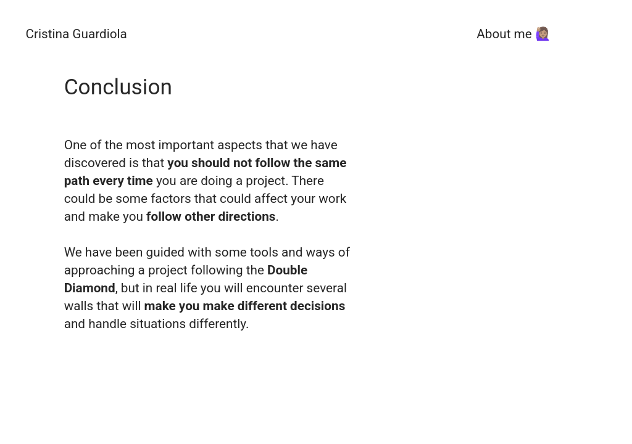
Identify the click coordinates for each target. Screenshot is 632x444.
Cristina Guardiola (76, 34)
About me (503, 34)
